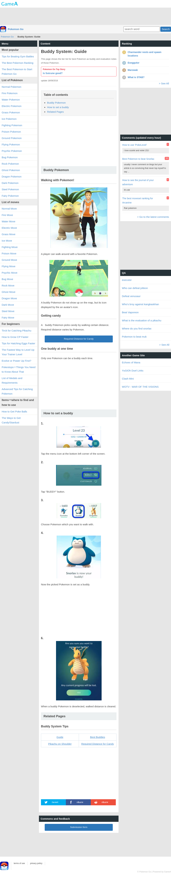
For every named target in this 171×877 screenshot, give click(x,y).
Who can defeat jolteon (135, 288)
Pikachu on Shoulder (60, 743)
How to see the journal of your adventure (138, 182)
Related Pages (55, 111)
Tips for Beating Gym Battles (18, 56)
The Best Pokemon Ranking (17, 62)
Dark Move (8, 304)
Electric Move (9, 227)
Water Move (8, 221)
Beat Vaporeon (130, 312)
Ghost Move (8, 291)
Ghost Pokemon (11, 170)
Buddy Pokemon (56, 102)
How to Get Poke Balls (14, 411)
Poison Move (9, 253)
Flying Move (8, 266)
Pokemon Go (16, 29)
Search (166, 29)
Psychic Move (9, 272)
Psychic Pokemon (12, 150)
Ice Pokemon (9, 118)
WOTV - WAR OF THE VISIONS (140, 386)
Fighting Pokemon (12, 125)
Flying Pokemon (11, 144)
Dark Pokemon (10, 183)
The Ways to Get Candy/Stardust (11, 420)
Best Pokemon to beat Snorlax (138, 159)
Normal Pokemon (11, 86)
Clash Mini (128, 378)
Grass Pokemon (11, 112)
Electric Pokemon (12, 106)
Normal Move (9, 208)
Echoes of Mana (131, 362)
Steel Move (8, 311)
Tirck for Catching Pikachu (16, 330)
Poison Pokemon (11, 131)
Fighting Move (10, 247)
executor (127, 280)
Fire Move (7, 215)
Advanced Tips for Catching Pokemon (17, 391)
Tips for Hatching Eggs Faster (18, 343)
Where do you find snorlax (136, 328)
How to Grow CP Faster (15, 337)
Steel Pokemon (10, 189)
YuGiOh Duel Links (132, 370)
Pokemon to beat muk (134, 336)
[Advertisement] (85, 16)
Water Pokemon (11, 99)
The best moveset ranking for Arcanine (137, 200)
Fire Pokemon (9, 93)
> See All (164, 83)
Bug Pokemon (10, 157)
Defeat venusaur (131, 296)
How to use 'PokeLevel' (134, 145)
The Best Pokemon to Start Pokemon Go (17, 71)
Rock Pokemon (10, 163)
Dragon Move (9, 298)
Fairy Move (8, 317)
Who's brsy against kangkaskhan (140, 304)
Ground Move (9, 259)
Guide (60, 737)
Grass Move (8, 234)
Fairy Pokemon (10, 195)
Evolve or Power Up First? (16, 360)
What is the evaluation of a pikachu (141, 320)
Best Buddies (97, 737)
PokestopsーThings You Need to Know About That (18, 369)
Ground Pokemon (12, 138)
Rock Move (8, 285)
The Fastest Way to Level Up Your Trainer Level (18, 352)
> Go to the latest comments (153, 216)
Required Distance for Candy (78, 339)
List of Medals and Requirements (12, 380)
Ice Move (7, 240)
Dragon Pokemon (12, 176)
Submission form (78, 827)
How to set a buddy (58, 107)
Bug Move (7, 279)
